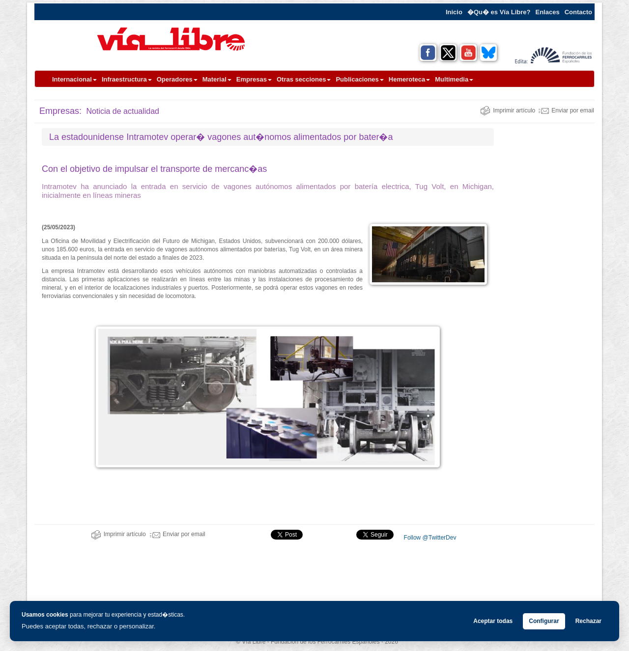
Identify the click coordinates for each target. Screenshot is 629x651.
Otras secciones (304, 79)
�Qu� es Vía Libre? (499, 12)
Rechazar (588, 621)
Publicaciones (359, 79)
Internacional (74, 79)
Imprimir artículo (507, 110)
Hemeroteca (409, 79)
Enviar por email (566, 110)
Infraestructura (127, 79)
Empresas (254, 79)
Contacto (578, 12)
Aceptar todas (493, 621)
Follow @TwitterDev (429, 537)
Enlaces (548, 12)
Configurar (544, 621)
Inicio (454, 12)
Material (216, 79)
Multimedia (454, 79)
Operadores (177, 79)
